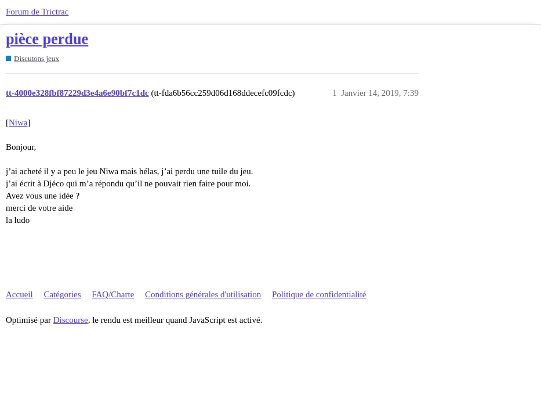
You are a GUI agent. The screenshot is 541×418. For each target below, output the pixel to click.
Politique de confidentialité (319, 294)
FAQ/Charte (113, 294)
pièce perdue (47, 39)
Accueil (19, 294)
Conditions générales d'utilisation (203, 294)
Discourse (70, 320)
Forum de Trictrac (37, 11)
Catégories (62, 294)
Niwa (18, 122)
